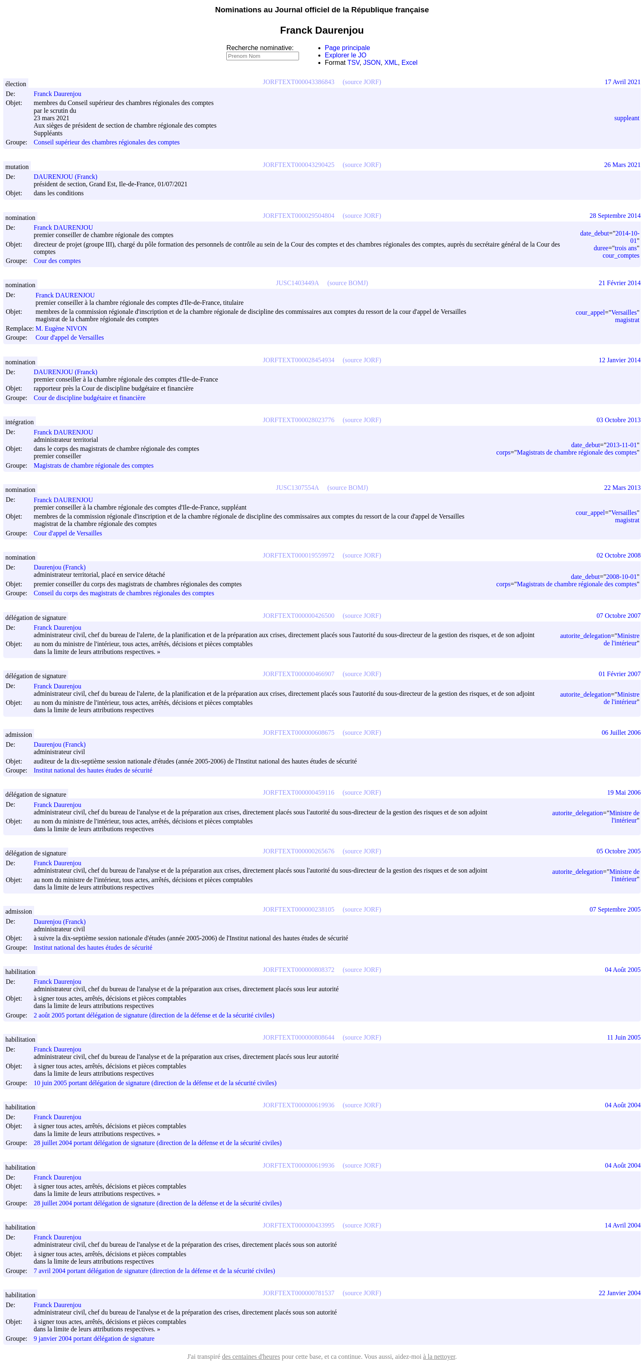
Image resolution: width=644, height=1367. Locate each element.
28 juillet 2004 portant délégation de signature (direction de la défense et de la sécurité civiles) (158, 1143)
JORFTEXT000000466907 (298, 673)
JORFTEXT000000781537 (298, 1292)
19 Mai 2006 (624, 792)
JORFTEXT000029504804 (298, 215)
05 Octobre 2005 (618, 851)
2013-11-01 (621, 444)
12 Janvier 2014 (620, 360)
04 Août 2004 (623, 1105)
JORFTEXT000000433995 (298, 1225)
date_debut (594, 233)
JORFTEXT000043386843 (298, 81)
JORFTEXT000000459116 (298, 792)
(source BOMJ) (347, 282)
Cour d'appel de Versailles (69, 337)
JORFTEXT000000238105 (298, 909)
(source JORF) (362, 81)
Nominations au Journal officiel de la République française (322, 9)
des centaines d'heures (251, 1356)
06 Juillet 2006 (621, 732)
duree (601, 248)
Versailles (624, 312)
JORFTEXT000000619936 (298, 1105)
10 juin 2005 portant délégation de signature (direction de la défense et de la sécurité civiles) (155, 1082)
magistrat (627, 319)
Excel (410, 62)
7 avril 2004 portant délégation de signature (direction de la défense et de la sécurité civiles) (154, 1270)
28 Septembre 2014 (615, 215)
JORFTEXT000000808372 (298, 969)
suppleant (626, 117)
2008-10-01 (621, 576)
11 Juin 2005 (624, 1037)
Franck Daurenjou (61, 93)
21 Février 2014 (620, 282)
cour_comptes (621, 255)
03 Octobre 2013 (618, 419)
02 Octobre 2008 (618, 555)
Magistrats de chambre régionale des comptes (94, 465)
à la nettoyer (439, 1356)
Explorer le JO (345, 55)
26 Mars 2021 (622, 164)
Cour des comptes (57, 260)
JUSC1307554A (297, 487)
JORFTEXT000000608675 (298, 732)
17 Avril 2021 (623, 81)
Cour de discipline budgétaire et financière (89, 397)
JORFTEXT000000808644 (298, 1037)
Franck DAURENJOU (67, 227)
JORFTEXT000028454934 (298, 360)
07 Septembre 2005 (615, 909)
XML (391, 62)
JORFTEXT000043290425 (298, 164)
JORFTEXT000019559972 (298, 555)
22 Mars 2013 (622, 487)
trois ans (626, 248)
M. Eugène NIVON (64, 328)
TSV (353, 62)
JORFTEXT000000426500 (298, 615)
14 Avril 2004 (623, 1225)
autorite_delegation (585, 635)
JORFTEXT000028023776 (298, 419)
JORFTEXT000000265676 (298, 851)
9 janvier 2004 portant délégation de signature (94, 1338)
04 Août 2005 (623, 969)
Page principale (347, 47)
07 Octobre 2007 (618, 615)
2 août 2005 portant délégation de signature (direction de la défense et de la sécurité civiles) (154, 1015)
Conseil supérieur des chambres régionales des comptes (106, 142)
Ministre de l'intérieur (621, 639)
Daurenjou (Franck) (63, 567)
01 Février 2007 (620, 673)
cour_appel (590, 312)
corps (503, 452)
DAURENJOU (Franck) (69, 176)
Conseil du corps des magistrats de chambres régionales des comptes (124, 593)
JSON (372, 62)
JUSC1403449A (297, 282)
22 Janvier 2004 (620, 1292)
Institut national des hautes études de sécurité (93, 770)
